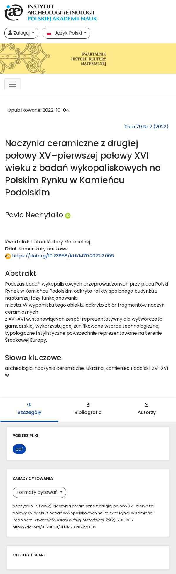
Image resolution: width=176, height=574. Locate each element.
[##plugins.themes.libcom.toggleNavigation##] (12, 84)
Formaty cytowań (37, 492)
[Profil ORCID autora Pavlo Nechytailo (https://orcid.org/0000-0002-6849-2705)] (68, 215)
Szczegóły (29, 409)
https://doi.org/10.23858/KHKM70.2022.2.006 (59, 255)
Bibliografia (88, 409)
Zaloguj (19, 33)
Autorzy (147, 409)
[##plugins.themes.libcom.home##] (88, 58)
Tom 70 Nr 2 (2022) (146, 126)
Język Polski (65, 33)
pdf (19, 449)
